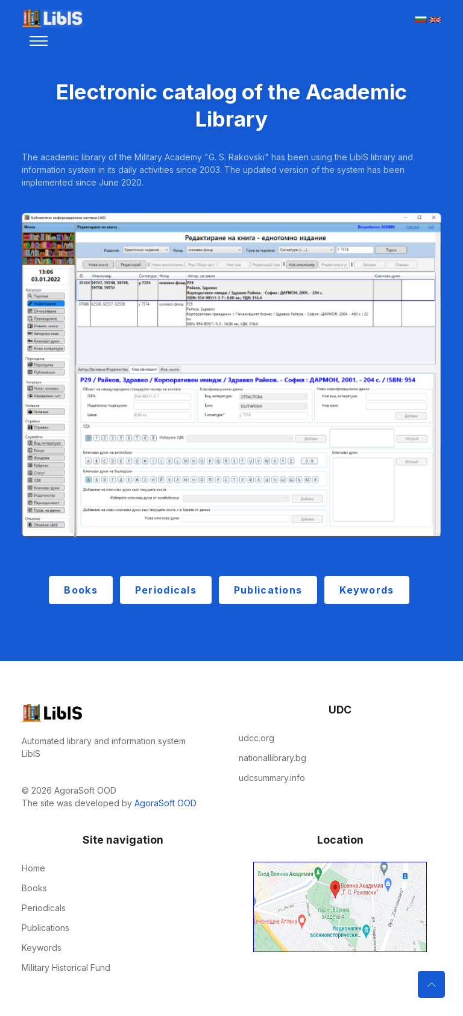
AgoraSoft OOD (165, 803)
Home (33, 868)
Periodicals (166, 590)
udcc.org (256, 738)
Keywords (366, 590)
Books (80, 590)
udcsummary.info (272, 778)
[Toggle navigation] (38, 41)
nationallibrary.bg (272, 758)
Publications (268, 590)
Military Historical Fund (66, 967)
